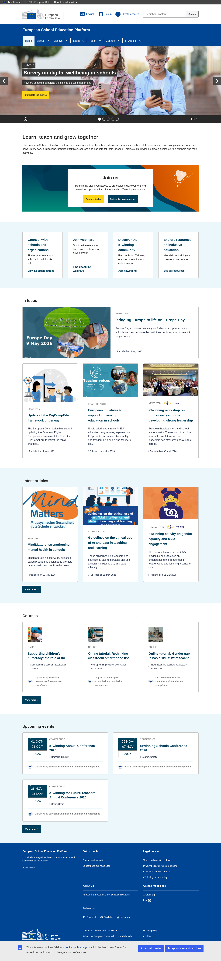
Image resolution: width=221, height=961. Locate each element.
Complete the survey (36, 95)
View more (30, 589)
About (40, 40)
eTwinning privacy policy (155, 877)
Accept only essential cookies (184, 948)
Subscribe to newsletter (122, 199)
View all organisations (41, 270)
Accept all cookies (151, 948)
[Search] (192, 14)
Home (28, 40)
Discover (58, 40)
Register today (93, 199)
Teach (92, 40)
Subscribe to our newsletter (96, 866)
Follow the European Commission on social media (107, 936)
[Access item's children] (48, 41)
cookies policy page (76, 947)
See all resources (174, 270)
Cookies (147, 936)
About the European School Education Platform (106, 894)
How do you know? (65, 2)
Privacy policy (150, 930)
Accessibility (28, 867)
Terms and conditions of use (157, 860)
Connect (110, 40)
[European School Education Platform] (45, 14)
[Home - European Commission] (45, 935)
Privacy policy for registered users (160, 866)
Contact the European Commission (100, 930)
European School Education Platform (44, 851)
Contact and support (93, 860)
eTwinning (131, 40)
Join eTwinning (127, 270)
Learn (76, 40)
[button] (87, 14)
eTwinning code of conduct (156, 871)
